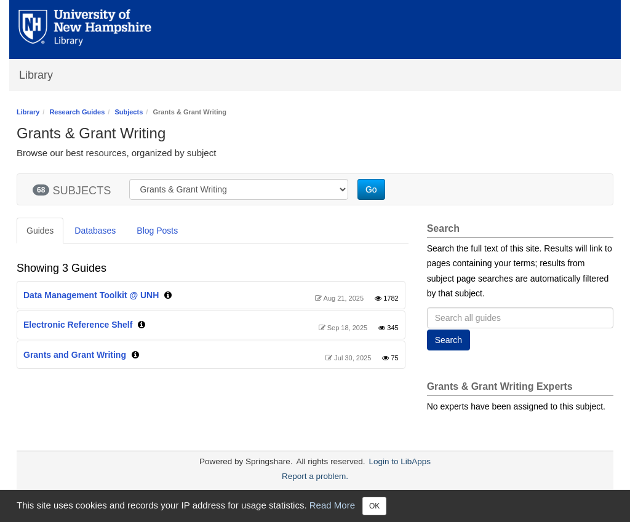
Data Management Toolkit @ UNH (91, 295)
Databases (95, 230)
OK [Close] (374, 506)
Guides (40, 230)
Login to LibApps (400, 461)
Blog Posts (157, 230)
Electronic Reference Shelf (77, 325)
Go (371, 189)
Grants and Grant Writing (74, 355)
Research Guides (77, 112)
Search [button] (448, 340)
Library (36, 75)
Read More (332, 505)
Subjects (128, 112)
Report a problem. (315, 476)
